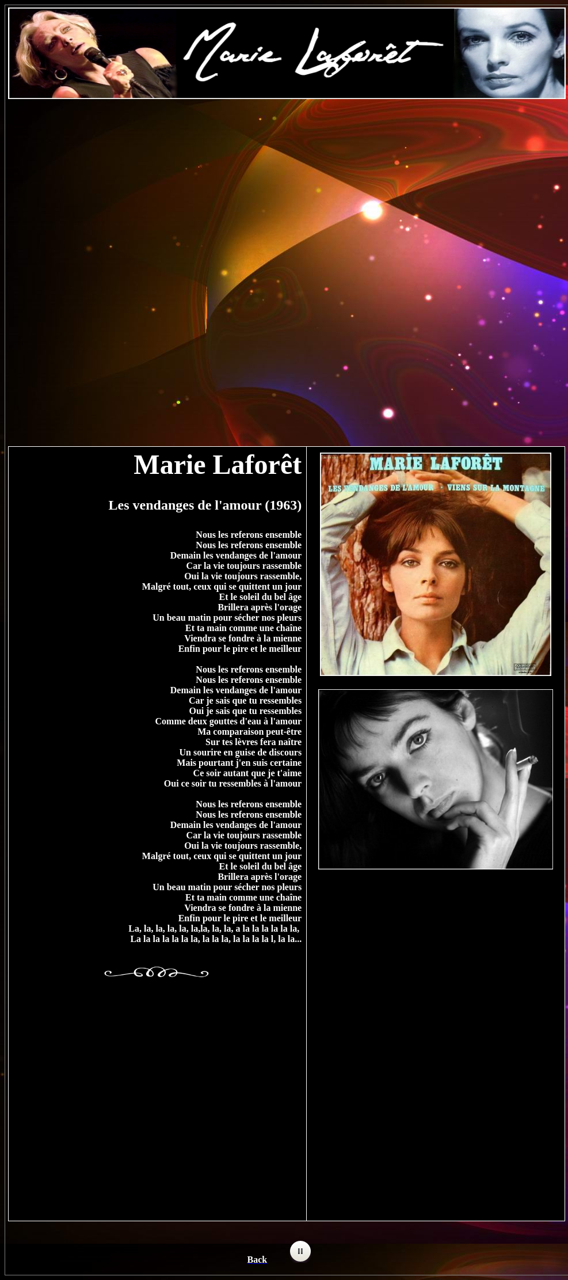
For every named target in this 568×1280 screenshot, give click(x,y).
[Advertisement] (287, 190)
